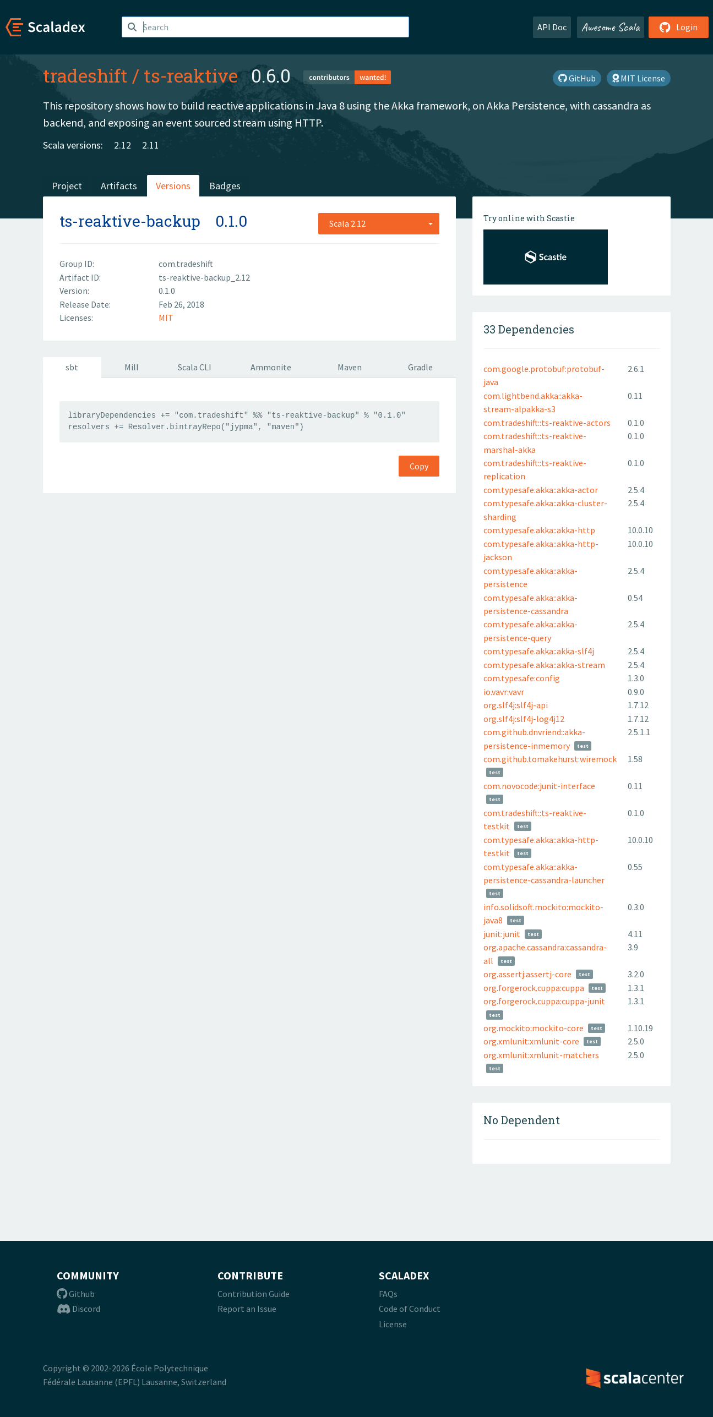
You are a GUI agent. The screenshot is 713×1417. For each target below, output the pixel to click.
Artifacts (119, 185)
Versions (173, 185)
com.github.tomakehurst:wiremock (550, 758)
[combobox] (378, 223)
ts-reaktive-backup (129, 221)
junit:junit (501, 933)
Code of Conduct (409, 1308)
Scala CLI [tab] (194, 367)
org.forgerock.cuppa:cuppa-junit (544, 1000)
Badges (225, 185)
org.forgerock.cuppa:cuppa (533, 987)
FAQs (388, 1293)
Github (76, 1293)
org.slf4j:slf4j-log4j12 (523, 718)
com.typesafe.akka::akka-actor (540, 489)
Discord (78, 1308)
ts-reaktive (191, 75)
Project (67, 185)
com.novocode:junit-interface (539, 785)
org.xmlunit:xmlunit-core (531, 1041)
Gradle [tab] (420, 367)
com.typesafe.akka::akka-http (539, 529)
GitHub (577, 78)
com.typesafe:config (521, 677)
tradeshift (85, 75)
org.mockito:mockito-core (533, 1027)
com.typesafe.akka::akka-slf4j (538, 650)
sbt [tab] (72, 367)
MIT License (638, 78)
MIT (166, 317)
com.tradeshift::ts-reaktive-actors (547, 422)
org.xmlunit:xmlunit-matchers (541, 1054)
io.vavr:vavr (503, 691)
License (393, 1324)
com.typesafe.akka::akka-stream (544, 664)
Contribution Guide (253, 1293)
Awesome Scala (610, 27)
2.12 (122, 145)
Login (679, 26)
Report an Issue (246, 1308)
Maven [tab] (350, 367)
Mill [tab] (131, 367)
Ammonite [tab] (271, 367)
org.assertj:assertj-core (527, 974)
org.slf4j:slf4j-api (515, 704)
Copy (419, 466)
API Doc (552, 26)
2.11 (150, 145)
